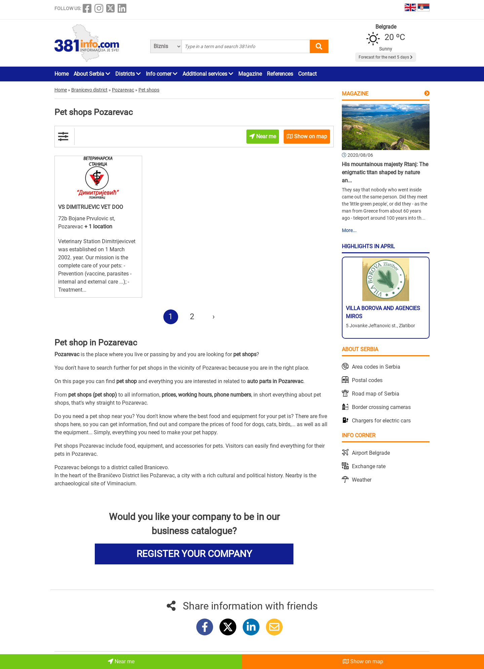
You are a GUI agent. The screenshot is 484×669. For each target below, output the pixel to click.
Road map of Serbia (375, 394)
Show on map (363, 661)
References (280, 74)
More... (349, 230)
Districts (128, 74)
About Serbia (92, 74)
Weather (361, 480)
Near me (121, 661)
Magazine (250, 74)
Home (61, 74)
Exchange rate (369, 466)
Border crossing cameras (381, 407)
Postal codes (367, 380)
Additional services (208, 74)
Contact (307, 74)
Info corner (161, 74)
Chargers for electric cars (381, 420)
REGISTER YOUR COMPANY (194, 553)
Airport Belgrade (371, 453)
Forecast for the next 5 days (386, 57)
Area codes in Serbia (376, 367)
